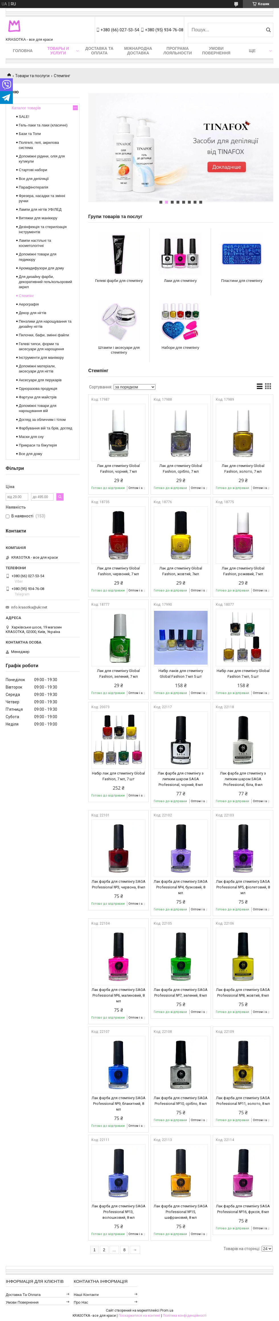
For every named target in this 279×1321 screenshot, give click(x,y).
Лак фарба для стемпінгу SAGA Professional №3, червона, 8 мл (118, 884)
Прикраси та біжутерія (38, 445)
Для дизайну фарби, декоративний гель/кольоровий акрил (45, 282)
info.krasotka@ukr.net (29, 607)
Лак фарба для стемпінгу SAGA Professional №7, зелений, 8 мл (181, 993)
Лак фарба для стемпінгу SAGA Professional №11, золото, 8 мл (243, 1101)
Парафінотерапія (33, 187)
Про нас (81, 1302)
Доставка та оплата (99, 50)
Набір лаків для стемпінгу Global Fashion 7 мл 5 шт (181, 674)
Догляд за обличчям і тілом (42, 419)
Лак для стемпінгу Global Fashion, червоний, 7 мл (118, 571)
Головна (22, 50)
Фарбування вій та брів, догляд (45, 428)
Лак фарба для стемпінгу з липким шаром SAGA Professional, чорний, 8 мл (181, 779)
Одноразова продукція (38, 388)
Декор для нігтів (32, 313)
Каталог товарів (26, 108)
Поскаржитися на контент (139, 1316)
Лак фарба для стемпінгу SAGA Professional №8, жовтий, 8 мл (243, 993)
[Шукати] (268, 30)
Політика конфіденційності (184, 1316)
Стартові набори (33, 170)
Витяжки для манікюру (38, 218)
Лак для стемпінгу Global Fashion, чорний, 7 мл (118, 469)
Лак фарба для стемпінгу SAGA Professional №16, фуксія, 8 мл (243, 1209)
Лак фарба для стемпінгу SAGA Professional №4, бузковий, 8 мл (181, 887)
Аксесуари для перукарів (40, 380)
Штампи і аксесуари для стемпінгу (119, 350)
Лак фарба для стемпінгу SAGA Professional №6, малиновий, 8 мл (118, 995)
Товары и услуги (58, 50)
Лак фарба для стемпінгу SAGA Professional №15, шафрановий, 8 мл (181, 1212)
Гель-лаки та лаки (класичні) (43, 125)
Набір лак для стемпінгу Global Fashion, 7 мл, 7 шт (118, 776)
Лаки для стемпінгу (180, 280)
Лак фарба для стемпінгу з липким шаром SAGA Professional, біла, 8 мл (243, 779)
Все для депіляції (34, 179)
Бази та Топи (30, 134)
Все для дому (30, 454)
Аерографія (29, 304)
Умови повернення (216, 50)
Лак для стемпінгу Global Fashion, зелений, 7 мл (118, 674)
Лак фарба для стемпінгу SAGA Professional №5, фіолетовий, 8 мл (243, 887)
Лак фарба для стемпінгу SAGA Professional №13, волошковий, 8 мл (118, 1212)
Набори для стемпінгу (180, 347)
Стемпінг (26, 296)
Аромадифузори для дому (41, 268)
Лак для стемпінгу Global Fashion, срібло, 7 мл (180, 469)
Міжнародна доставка (138, 50)
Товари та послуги (32, 75)
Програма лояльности (177, 50)
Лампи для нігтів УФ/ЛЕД (40, 209)
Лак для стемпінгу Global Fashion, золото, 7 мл (243, 469)
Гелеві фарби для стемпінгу (119, 280)
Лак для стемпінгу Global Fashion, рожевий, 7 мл (243, 571)
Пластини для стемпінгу (241, 280)
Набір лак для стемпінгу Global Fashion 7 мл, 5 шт (243, 674)
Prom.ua (166, 1310)
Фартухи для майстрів (38, 397)
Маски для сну (31, 437)
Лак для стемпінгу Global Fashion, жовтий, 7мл (180, 571)
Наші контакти (86, 1295)
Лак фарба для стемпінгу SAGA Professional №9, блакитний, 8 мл (118, 1103)
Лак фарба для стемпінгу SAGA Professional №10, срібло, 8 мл (181, 1101)
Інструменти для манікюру (41, 357)
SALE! (24, 116)
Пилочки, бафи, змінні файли (44, 335)
